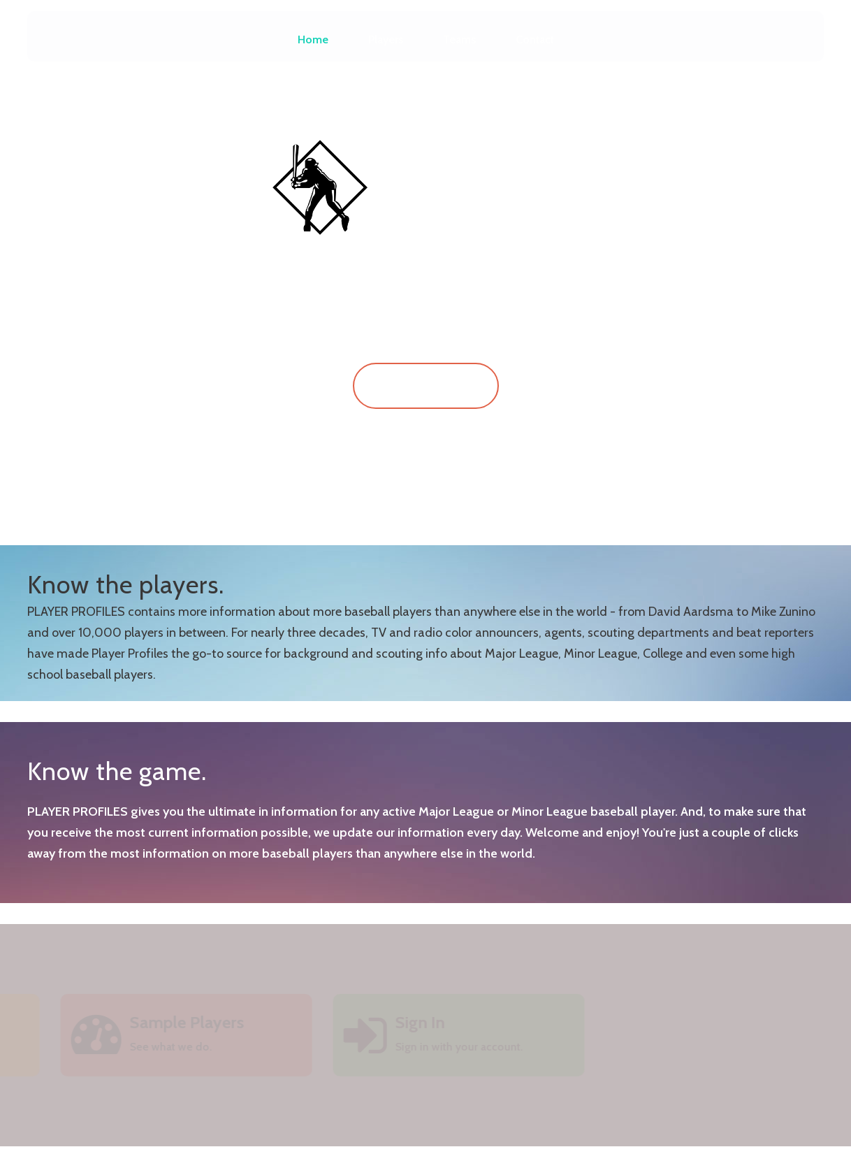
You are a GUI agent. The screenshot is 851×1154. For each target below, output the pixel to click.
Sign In (426, 386)
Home (313, 39)
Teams (459, 39)
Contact (535, 39)
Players (385, 39)
